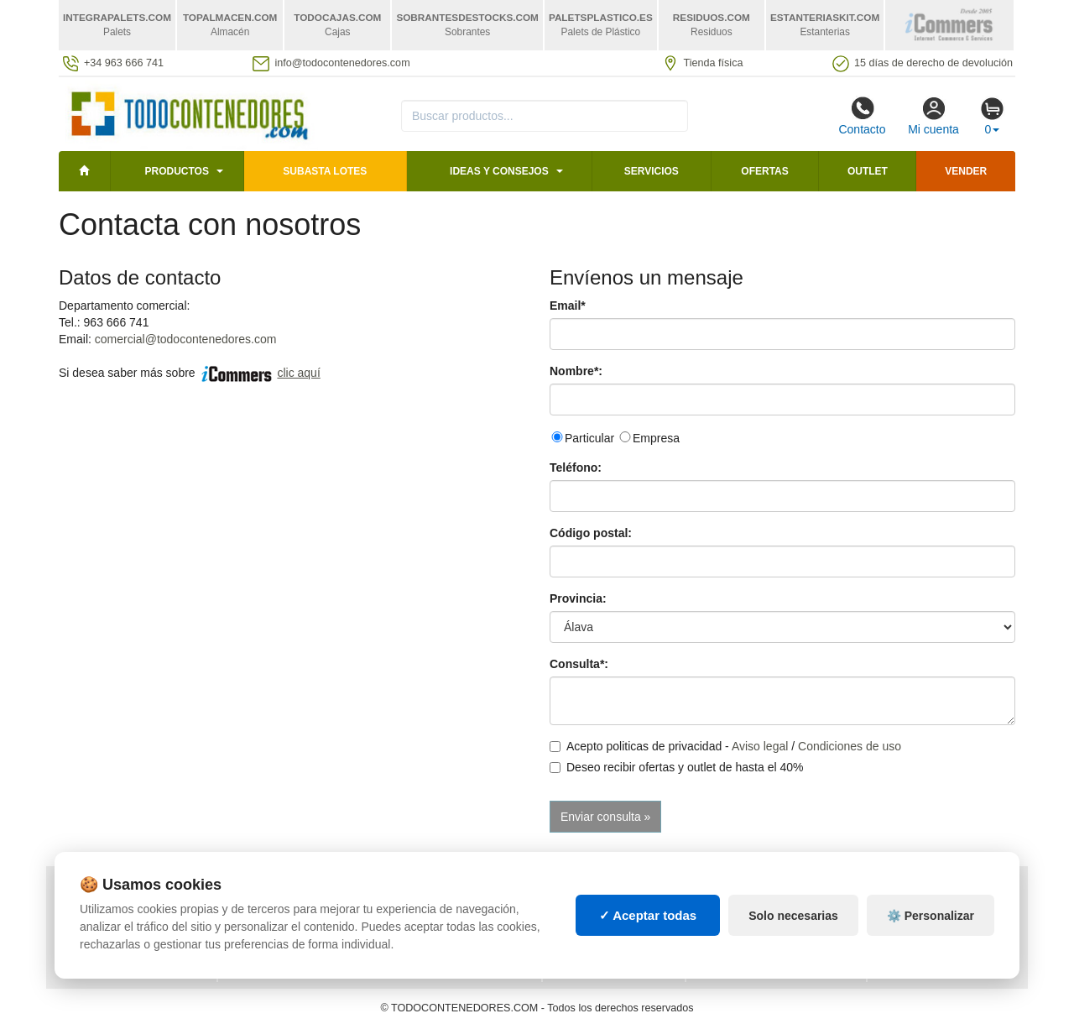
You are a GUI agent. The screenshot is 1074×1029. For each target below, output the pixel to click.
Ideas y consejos (499, 171)
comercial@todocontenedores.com (186, 339)
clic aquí (298, 372)
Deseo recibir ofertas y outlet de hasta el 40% (677, 767)
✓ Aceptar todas (648, 935)
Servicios (651, 171)
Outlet (867, 171)
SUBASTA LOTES (325, 171)
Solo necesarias (793, 935)
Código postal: (591, 533)
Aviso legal (760, 746)
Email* (568, 305)
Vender (966, 171)
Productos (176, 171)
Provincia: (578, 598)
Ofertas (764, 171)
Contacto (861, 116)
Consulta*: (579, 664)
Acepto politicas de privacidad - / (725, 746)
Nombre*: (576, 371)
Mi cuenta (933, 116)
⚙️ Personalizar (930, 935)
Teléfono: (576, 467)
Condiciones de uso (849, 746)
